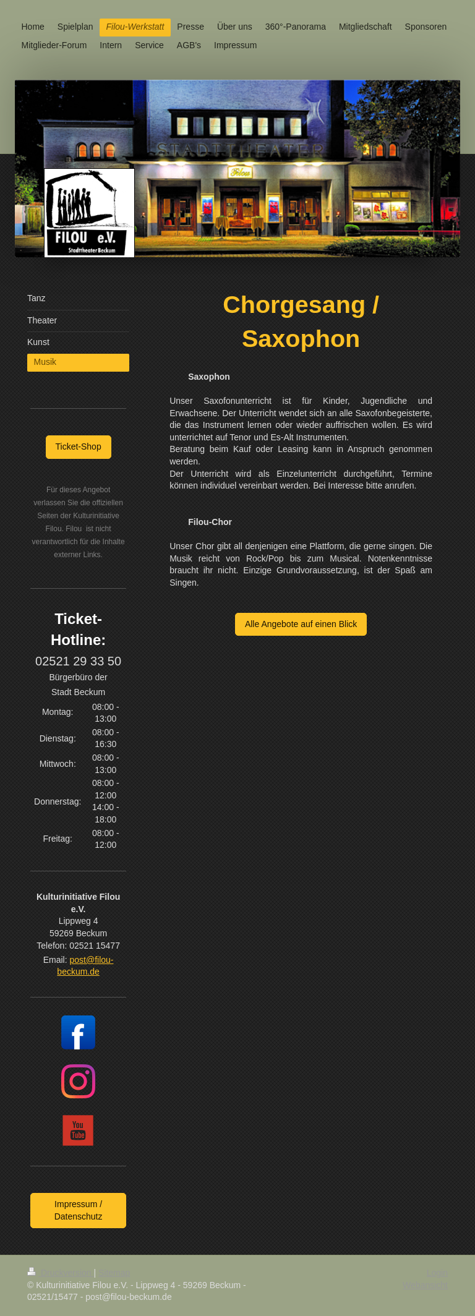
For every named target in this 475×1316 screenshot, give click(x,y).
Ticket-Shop (78, 446)
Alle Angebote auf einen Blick (301, 624)
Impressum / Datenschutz (78, 1210)
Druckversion (60, 1273)
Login (437, 1273)
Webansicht (425, 1285)
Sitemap (114, 1273)
